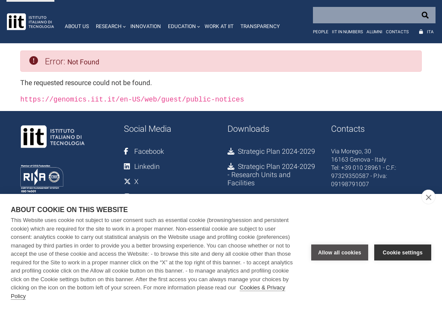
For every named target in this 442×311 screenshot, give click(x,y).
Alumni (374, 31)
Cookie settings (403, 253)
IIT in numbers (347, 31)
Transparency (260, 26)
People (320, 31)
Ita (430, 31)
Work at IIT (219, 26)
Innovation (145, 26)
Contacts (397, 31)
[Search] (374, 15)
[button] (109, 21)
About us (77, 26)
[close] (428, 197)
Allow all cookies (339, 253)
